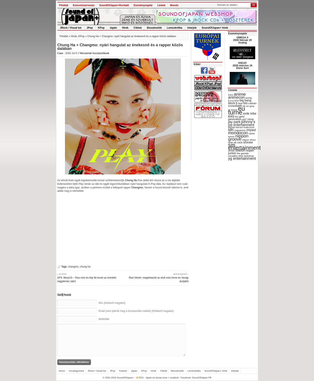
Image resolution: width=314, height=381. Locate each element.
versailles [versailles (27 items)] (233, 156)
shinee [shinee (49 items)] (248, 142)
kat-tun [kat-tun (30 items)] (239, 127)
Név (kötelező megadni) (112, 302)
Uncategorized (76, 371)
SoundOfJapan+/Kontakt (114, 5)
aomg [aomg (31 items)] (248, 97)
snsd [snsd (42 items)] (231, 150)
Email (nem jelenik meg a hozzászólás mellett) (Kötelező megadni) (136, 311)
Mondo (174, 5)
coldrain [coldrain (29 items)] (252, 103)
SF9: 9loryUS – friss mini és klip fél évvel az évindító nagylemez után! (88, 277)
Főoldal (63, 5)
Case (60, 53)
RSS (141, 377)
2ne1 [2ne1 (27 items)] (230, 95)
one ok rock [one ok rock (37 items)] (235, 142)
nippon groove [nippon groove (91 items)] (238, 137)
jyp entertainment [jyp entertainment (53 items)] (241, 125)
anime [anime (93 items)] (240, 94)
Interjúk (192, 27)
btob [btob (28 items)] (240, 103)
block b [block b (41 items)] (233, 103)
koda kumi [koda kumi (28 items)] (249, 127)
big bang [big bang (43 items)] (245, 100)
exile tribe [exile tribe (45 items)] (249, 113)
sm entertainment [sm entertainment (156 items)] (244, 146)
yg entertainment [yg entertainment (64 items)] (242, 158)
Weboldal (104, 319)
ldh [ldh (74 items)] (231, 129)
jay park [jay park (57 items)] (234, 122)
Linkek (161, 5)
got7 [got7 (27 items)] (244, 119)
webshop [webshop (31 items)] (249, 155)
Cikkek (138, 27)
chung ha (85, 266)
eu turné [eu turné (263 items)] (236, 110)
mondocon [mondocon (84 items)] (238, 132)
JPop (90, 27)
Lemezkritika (174, 27)
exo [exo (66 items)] (231, 116)
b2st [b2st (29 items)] (236, 100)
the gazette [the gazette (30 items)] (243, 153)
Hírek (125, 27)
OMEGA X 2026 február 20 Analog (242, 40)
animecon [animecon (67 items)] (236, 97)
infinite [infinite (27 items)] (250, 119)
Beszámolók (154, 27)
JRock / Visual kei (71, 27)
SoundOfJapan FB (201, 377)
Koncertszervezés (83, 5)
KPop (101, 27)
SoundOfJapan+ (125, 377)
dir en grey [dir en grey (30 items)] (248, 106)
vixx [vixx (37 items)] (240, 155)
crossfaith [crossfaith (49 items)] (235, 106)
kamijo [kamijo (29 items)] (231, 127)
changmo (73, 266)
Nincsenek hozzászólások (94, 53)
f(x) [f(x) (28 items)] (236, 116)
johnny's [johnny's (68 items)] (248, 122)
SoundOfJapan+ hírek (215, 27)
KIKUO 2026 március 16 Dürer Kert (242, 66)
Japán (113, 27)
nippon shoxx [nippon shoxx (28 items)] (249, 140)
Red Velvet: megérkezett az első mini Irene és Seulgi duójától (157, 277)
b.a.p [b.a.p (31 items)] (231, 100)
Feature (123, 371)
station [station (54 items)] (240, 150)
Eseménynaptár (143, 5)
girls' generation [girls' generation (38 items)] (236, 118)
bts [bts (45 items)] (245, 103)
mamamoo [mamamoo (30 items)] (240, 130)
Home (62, 371)
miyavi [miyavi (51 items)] (251, 130)
